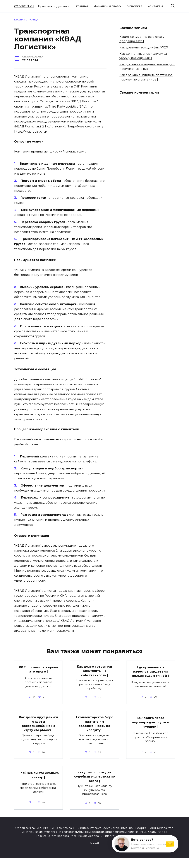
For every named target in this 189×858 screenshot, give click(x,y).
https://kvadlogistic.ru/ (30, 131)
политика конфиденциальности (128, 834)
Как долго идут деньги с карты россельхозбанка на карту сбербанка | (38, 723)
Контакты (155, 6)
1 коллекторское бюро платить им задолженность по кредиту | (94, 723)
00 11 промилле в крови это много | (38, 669)
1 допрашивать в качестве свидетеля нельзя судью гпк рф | (150, 671)
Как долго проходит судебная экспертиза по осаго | (94, 775)
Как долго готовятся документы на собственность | (94, 670)
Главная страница (26, 19)
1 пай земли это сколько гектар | (38, 773)
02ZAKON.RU (24, 6)
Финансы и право (107, 6)
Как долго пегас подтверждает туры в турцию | (150, 721)
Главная (82, 6)
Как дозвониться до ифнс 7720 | (144, 47)
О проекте (134, 6)
